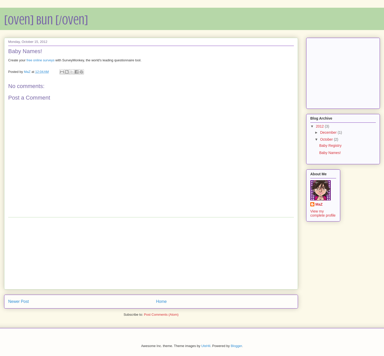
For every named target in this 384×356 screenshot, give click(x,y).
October (327, 139)
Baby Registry (330, 145)
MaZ (319, 204)
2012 (320, 126)
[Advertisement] (151, 253)
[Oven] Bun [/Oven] (46, 20)
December (328, 132)
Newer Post (18, 301)
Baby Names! (330, 153)
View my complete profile (323, 213)
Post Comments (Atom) (161, 314)
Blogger (236, 346)
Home (161, 301)
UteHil (205, 346)
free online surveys (41, 60)
